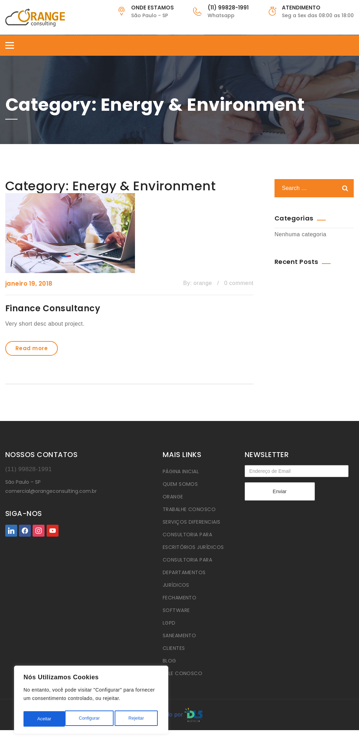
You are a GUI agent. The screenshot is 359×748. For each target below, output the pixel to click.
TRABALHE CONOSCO (189, 509)
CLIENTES (174, 648)
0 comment (238, 283)
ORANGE (173, 496)
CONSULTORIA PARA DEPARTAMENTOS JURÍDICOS (187, 572)
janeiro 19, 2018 (29, 283)
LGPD (169, 622)
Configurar (47, 719)
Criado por (179, 715)
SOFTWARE (176, 610)
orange (203, 283)
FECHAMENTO (180, 597)
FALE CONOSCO (183, 673)
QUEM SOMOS (180, 484)
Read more (31, 348)
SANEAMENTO (179, 635)
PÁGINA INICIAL (181, 471)
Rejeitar (95, 719)
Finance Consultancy (52, 308)
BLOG (169, 660)
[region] (91, 701)
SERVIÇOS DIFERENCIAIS (192, 521)
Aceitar (139, 719)
